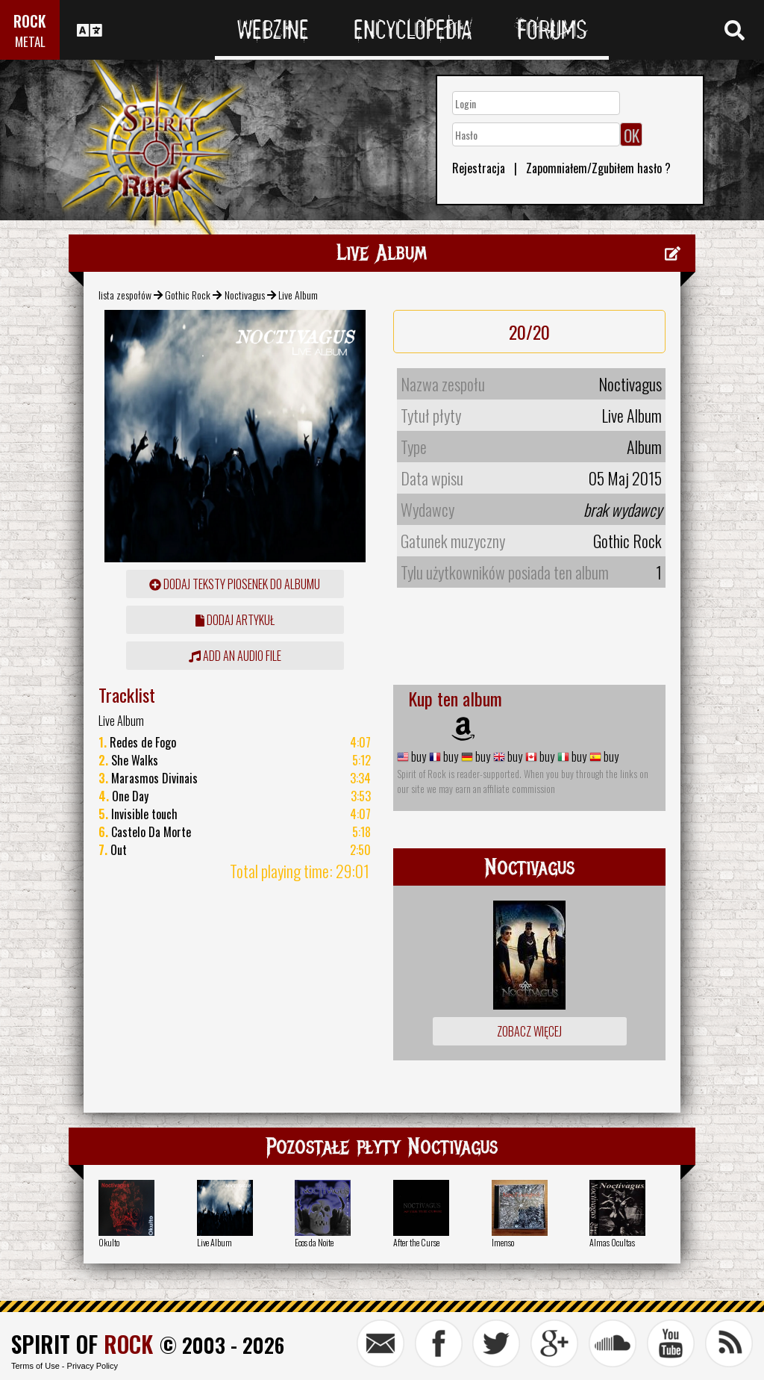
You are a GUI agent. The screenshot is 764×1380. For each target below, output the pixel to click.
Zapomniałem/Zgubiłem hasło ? (598, 168)
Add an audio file (235, 656)
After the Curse (416, 1242)
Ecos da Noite (314, 1242)
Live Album (214, 1242)
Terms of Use (35, 1365)
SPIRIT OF (82, 1344)
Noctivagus (245, 294)
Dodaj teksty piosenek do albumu (234, 584)
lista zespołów (124, 294)
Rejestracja (478, 168)
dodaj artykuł (235, 620)
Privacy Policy (92, 1365)
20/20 (529, 331)
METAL (30, 41)
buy (417, 756)
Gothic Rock (187, 294)
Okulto (108, 1242)
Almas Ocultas (612, 1242)
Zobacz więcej (529, 1031)
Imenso (503, 1242)
